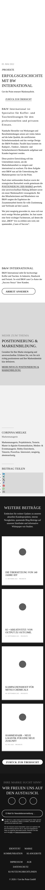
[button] (4, 474)
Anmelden (39, 813)
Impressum (16, 862)
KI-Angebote (34, 853)
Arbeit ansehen (17, 291)
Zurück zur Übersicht (18, 99)
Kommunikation (13, 853)
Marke (28, 848)
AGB (11, 832)
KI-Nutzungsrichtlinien (22, 872)
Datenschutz (20, 867)
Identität (14, 848)
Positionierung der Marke (17, 186)
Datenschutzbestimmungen (23, 832)
